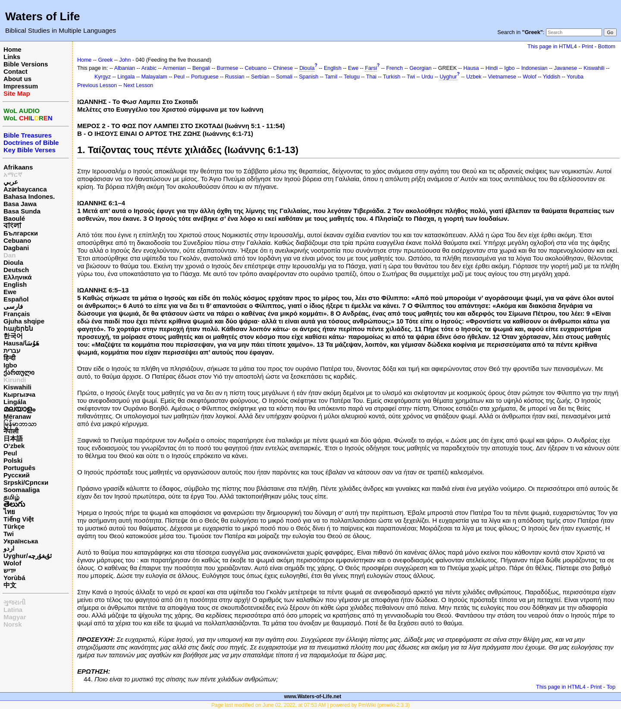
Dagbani (16, 247)
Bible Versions (25, 64)
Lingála (14, 401)
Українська (20, 541)
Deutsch (16, 269)
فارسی (13, 306)
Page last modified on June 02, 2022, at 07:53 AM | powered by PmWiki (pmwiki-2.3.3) (310, 705)
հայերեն (18, 328)
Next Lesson (138, 85)
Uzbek (473, 77)
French (394, 68)
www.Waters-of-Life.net (312, 696)
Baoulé (14, 218)
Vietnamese (502, 77)
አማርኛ (12, 174)
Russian (235, 77)
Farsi (371, 68)
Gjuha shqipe (23, 321)
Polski (12, 460)
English (15, 284)
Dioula (13, 262)
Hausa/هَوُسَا (21, 343)
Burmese (227, 68)
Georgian (420, 68)
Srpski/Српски (25, 482)
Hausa (471, 68)
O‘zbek (14, 445)
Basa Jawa (20, 203)
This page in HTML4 (552, 46)
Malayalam (154, 77)
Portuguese (205, 77)
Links (11, 56)
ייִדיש (9, 570)
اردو (8, 548)
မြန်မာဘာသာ (20, 423)
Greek (105, 60)
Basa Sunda (22, 211)
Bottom (606, 46)
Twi (8, 533)
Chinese (283, 68)
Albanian (124, 68)
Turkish (391, 77)
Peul (10, 453)
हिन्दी (9, 357)
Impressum (20, 86)
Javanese (565, 68)
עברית (11, 350)
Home (12, 49)
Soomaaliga (21, 489)
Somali (284, 77)
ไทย (9, 511)
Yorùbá (14, 577)
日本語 (13, 438)
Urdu (427, 77)
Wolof (12, 563)
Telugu (352, 77)
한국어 (13, 335)
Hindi (492, 68)
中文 (9, 585)
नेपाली (11, 431)
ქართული (18, 372)
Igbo (10, 365)
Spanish (308, 77)
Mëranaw (17, 416)
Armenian (174, 68)
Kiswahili (17, 387)
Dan (9, 255)
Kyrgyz (102, 77)
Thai (371, 77)
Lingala (126, 77)
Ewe (9, 291)
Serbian (260, 77)
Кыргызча (19, 394)
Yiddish (551, 77)
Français (16, 313)
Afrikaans (18, 167)
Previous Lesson (97, 85)
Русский (16, 475)
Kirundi (14, 379)
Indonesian (534, 68)
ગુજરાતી (14, 602)
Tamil (331, 77)
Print (587, 46)
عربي (10, 181)
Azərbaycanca (25, 189)
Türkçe (14, 526)
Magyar (14, 617)
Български (20, 233)
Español (15, 299)
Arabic (149, 68)
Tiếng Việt (18, 519)
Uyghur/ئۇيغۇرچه (27, 555)
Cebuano (17, 240)
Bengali (201, 68)
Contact (15, 71)
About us (17, 78)
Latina (12, 609)
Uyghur (448, 77)
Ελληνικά (17, 277)
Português (19, 467)
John (125, 60)
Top (610, 687)
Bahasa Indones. (29, 196)
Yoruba (575, 77)
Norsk (12, 624)
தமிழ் (11, 497)
